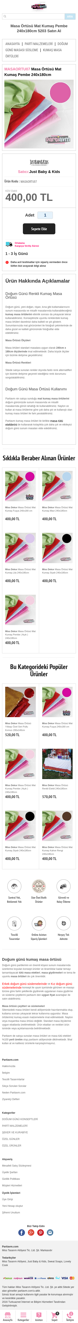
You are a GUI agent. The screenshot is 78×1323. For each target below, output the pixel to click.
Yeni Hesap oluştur (12, 1206)
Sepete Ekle (39, 228)
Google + (31, 1232)
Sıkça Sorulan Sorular (14, 1086)
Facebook (21, 1232)
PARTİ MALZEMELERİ (39, 44)
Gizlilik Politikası (11, 1178)
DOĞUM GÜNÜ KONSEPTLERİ (20, 1119)
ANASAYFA (12, 44)
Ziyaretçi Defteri (11, 1099)
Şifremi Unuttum (11, 1212)
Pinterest (40, 1232)
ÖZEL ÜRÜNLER (11, 1145)
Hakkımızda (8, 1066)
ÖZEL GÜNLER (11, 1139)
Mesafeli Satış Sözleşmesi (16, 1165)
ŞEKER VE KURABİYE (15, 1132)
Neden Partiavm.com (13, 1092)
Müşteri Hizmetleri (12, 1185)
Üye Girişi (7, 1199)
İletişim (6, 1072)
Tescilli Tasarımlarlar (13, 1079)
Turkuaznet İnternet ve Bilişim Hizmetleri (30, 1301)
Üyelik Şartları (10, 1172)
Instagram (50, 1232)
